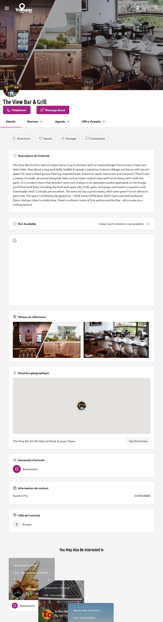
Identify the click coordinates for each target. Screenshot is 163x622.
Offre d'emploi (94, 121)
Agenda (62, 121)
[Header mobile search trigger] (156, 7)
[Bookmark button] (48, 605)
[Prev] (15, 580)
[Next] (49, 580)
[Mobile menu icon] (7, 8)
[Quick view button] (41, 605)
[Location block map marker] (81, 406)
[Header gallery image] (41, 45)
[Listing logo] (11, 89)
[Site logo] (24, 8)
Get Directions (138, 441)
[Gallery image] (47, 340)
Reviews (35, 121)
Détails (10, 121)
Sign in (145, 8)
